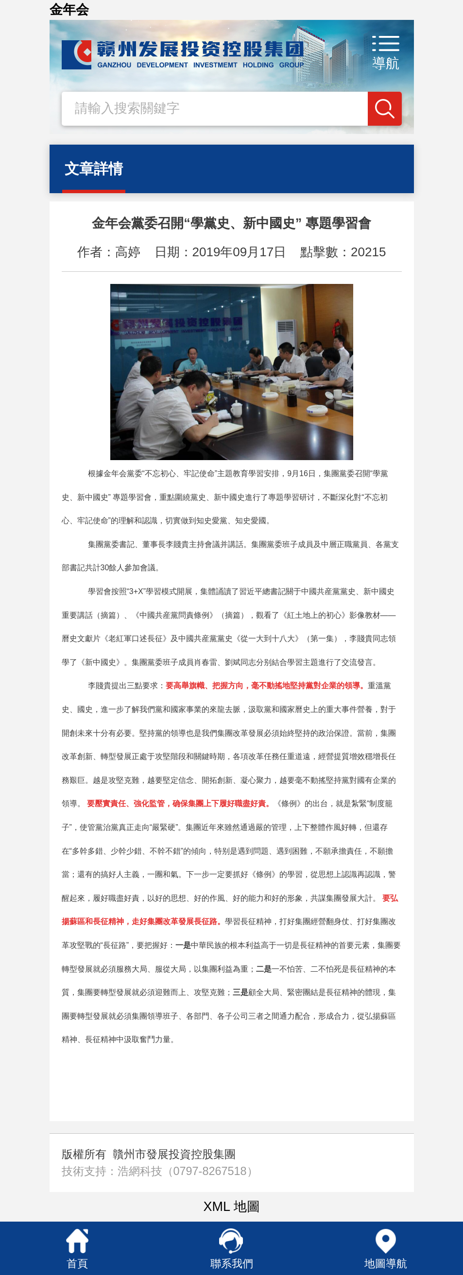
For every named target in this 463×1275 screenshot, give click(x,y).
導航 (385, 63)
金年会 (69, 9)
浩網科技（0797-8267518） (188, 1171)
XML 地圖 (231, 1206)
